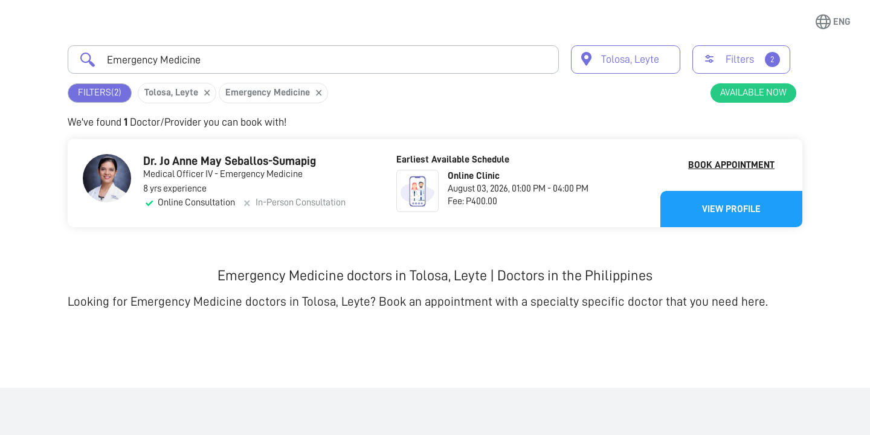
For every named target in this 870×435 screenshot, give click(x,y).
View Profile (731, 209)
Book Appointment (731, 165)
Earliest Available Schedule (452, 159)
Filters (99, 92)
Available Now (753, 92)
